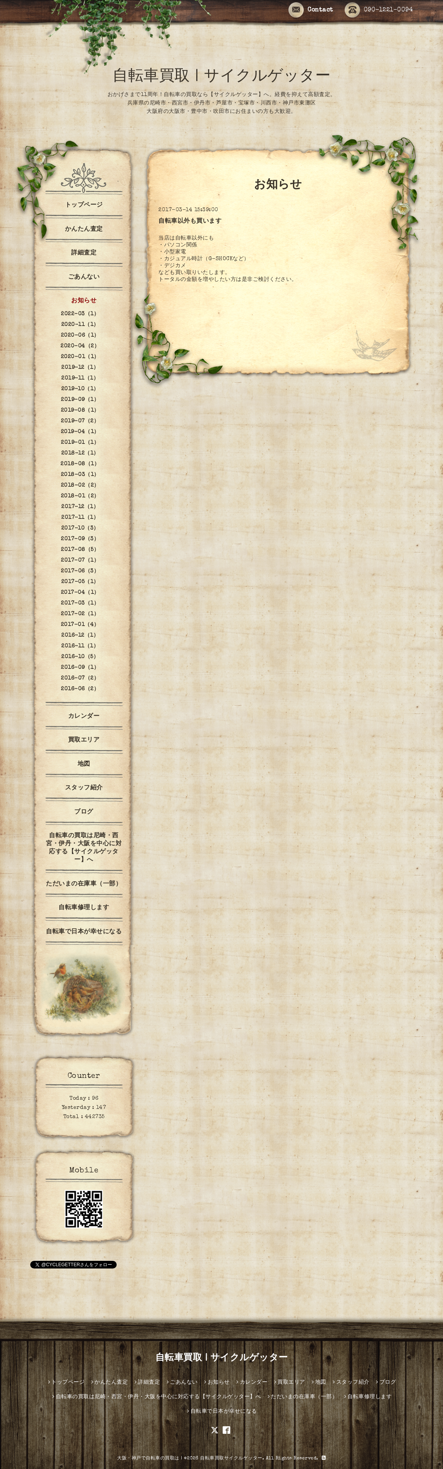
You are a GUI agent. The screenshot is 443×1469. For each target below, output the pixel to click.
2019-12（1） (80, 367)
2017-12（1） (80, 507)
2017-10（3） (80, 528)
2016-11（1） (80, 646)
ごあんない (84, 277)
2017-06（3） (80, 571)
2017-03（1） (80, 603)
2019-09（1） (80, 400)
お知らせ (83, 301)
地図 (84, 764)
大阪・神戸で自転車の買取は (148, 1458)
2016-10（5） (80, 657)
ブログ (83, 812)
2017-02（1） (80, 614)
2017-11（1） (80, 517)
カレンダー (84, 717)
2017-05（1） (80, 582)
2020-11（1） (80, 325)
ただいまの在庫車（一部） (84, 884)
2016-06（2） (80, 689)
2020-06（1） (80, 335)
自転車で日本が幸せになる (84, 932)
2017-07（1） (80, 560)
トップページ (84, 205)
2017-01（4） (80, 625)
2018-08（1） (79, 464)
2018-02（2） (80, 485)
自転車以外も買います (190, 221)
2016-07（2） (80, 678)
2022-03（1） (80, 314)
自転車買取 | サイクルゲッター (221, 77)
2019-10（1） (80, 389)
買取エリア (84, 740)
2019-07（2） (80, 421)
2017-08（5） (80, 550)
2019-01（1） (80, 442)
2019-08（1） (80, 410)
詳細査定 (83, 253)
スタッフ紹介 (84, 788)
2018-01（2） (80, 496)
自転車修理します (84, 908)
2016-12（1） (80, 635)
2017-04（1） (80, 592)
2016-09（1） (80, 667)
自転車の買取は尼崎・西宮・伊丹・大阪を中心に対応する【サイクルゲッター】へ (84, 848)
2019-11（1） (80, 378)
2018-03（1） (80, 475)
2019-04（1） (80, 432)
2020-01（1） (80, 357)
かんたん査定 (84, 230)
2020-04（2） (79, 346)
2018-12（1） (80, 453)
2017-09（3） (80, 539)
